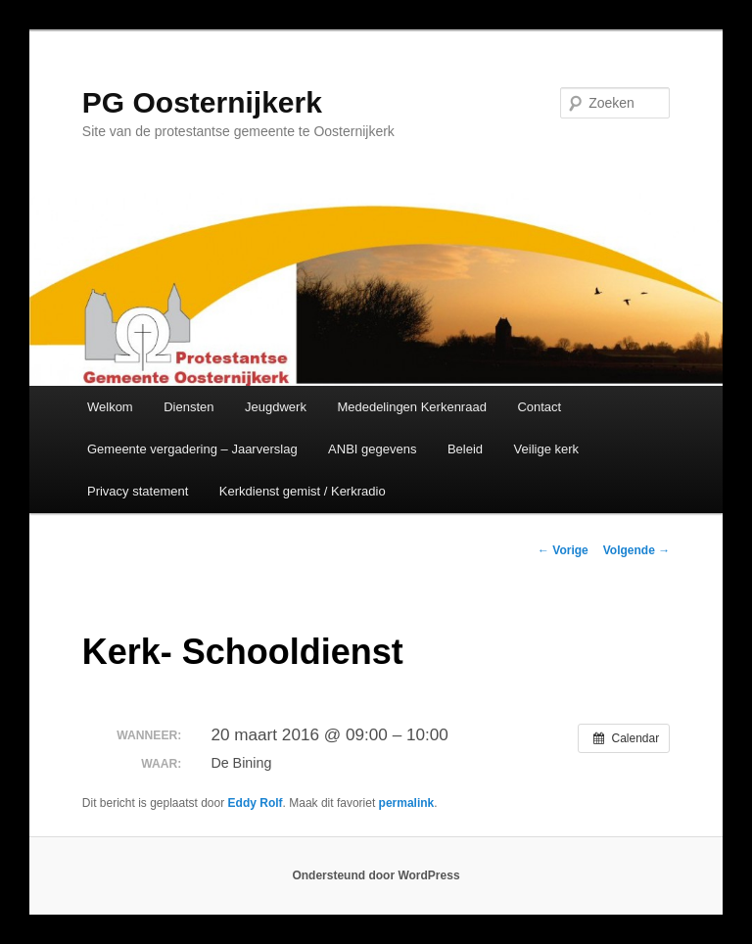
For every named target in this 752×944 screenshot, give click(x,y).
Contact (539, 407)
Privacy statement (137, 491)
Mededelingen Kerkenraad (412, 407)
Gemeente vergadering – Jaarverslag (192, 449)
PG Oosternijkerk (202, 102)
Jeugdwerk (275, 407)
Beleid (465, 449)
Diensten (188, 407)
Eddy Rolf (255, 803)
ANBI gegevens (372, 449)
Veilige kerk (546, 449)
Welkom (110, 407)
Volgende (636, 550)
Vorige (563, 550)
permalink (407, 803)
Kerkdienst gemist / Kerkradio (302, 491)
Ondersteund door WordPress (375, 875)
